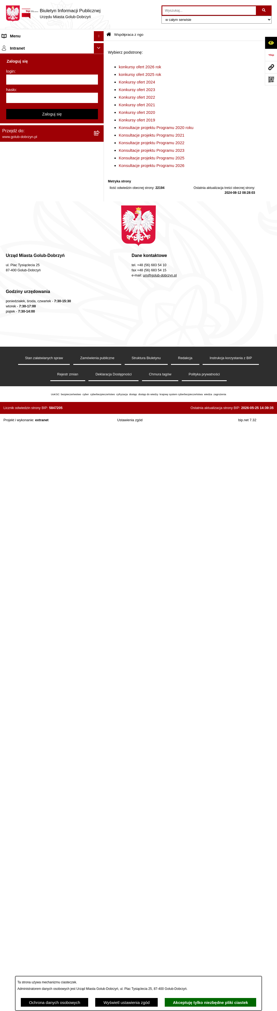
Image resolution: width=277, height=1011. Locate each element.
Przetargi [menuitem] (10, 127)
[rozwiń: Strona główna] (100, 46)
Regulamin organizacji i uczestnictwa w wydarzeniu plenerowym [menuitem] (37, 406)
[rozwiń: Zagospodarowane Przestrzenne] (100, 373)
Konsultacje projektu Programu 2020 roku (156, 127)
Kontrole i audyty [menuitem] (17, 430)
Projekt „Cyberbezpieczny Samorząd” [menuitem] (35, 678)
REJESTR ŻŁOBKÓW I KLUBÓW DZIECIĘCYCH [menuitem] (47, 698)
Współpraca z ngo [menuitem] (18, 148)
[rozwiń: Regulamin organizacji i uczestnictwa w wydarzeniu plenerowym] (100, 404)
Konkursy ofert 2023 (137, 89)
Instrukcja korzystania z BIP (231, 961)
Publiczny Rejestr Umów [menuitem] (24, 491)
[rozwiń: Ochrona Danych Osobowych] (100, 117)
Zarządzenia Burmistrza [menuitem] (23, 137)
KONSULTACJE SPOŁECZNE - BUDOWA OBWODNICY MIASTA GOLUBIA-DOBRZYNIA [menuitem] (44, 608)
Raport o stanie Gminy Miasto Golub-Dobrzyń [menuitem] (43, 548)
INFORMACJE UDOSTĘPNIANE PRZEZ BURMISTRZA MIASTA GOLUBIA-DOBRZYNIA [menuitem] (45, 644)
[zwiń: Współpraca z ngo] (100, 148)
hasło (11, 752)
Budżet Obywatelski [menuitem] (20, 501)
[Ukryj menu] (99, 36)
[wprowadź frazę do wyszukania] (209, 10)
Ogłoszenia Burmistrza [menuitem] (22, 97)
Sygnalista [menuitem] (11, 568)
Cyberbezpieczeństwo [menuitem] (22, 621)
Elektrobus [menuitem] (11, 595)
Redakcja (185, 961)
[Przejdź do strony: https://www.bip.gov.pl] (271, 55)
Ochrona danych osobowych (54, 1002)
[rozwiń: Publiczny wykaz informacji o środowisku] (100, 383)
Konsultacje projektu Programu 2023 (151, 150)
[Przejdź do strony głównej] (53, 13)
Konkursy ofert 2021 (137, 104)
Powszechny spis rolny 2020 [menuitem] (27, 481)
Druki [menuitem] (7, 420)
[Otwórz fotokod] (271, 79)
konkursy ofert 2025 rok (140, 74)
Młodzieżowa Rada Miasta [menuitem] (26, 87)
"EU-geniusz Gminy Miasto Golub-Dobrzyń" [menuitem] (41, 688)
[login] (52, 742)
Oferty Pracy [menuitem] (13, 470)
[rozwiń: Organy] (100, 56)
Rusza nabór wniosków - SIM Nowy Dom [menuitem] (39, 450)
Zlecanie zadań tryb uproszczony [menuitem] (31, 66)
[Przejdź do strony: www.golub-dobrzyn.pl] (271, 67)
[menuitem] (52, 161)
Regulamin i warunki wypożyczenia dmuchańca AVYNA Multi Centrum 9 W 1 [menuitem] (44, 581)
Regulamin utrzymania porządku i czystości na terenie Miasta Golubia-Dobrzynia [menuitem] (43, 534)
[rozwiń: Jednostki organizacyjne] (100, 76)
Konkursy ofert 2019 (137, 120)
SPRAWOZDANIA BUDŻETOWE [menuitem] (32, 352)
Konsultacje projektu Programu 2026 (151, 165)
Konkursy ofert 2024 (137, 82)
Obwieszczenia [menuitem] (15, 440)
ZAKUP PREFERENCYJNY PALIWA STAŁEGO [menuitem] (45, 631)
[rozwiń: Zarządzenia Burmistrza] (100, 137)
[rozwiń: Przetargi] (100, 127)
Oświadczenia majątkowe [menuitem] (25, 521)
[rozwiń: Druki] (100, 420)
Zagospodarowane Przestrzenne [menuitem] (31, 373)
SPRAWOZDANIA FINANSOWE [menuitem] (31, 363)
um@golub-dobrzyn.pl (160, 878)
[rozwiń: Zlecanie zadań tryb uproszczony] (100, 66)
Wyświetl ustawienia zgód (126, 1002)
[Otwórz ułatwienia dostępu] (271, 43)
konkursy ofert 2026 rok (140, 67)
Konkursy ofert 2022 (137, 97)
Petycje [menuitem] (8, 107)
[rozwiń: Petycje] (100, 107)
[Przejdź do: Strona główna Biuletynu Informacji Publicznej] (108, 34)
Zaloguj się (52, 776)
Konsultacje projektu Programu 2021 (151, 135)
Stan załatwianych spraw (44, 961)
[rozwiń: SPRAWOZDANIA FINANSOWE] (100, 363)
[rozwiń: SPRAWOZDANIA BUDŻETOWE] (100, 353)
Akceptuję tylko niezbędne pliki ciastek (210, 1002)
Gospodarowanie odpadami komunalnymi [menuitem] (39, 460)
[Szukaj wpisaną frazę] (264, 10)
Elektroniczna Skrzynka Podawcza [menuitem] (33, 558)
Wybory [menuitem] (9, 393)
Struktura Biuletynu (146, 961)
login (10, 733)
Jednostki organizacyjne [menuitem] (23, 76)
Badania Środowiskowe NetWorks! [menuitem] (33, 668)
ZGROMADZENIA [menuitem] (18, 657)
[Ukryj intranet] (99, 711)
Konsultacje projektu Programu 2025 (151, 158)
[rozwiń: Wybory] (100, 393)
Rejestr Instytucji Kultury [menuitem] (24, 511)
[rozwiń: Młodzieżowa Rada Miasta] (100, 87)
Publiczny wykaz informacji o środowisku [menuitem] (38, 383)
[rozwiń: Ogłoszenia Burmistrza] (100, 97)
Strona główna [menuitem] (15, 46)
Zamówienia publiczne (97, 961)
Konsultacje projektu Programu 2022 (151, 142)
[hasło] (52, 760)
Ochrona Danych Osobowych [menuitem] (28, 117)
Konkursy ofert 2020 (137, 112)
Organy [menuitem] (8, 56)
